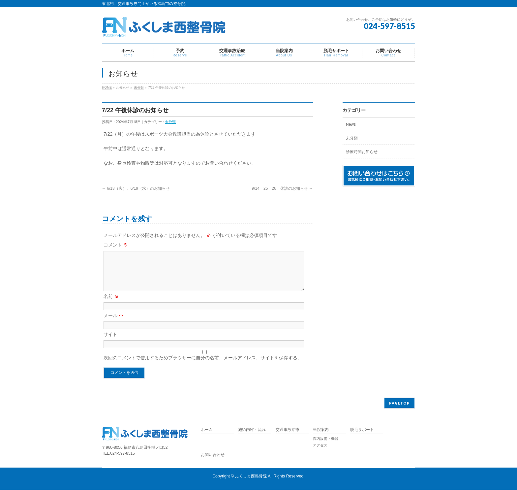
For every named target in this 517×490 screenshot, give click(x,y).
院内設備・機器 (325, 439)
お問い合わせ (213, 455)
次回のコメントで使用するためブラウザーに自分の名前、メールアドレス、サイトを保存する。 (203, 365)
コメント (116, 244)
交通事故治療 (287, 430)
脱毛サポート (364, 430)
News (351, 124)
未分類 (139, 87)
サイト (110, 342)
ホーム (207, 430)
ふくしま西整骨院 (251, 476)
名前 (111, 304)
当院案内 (321, 430)
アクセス (320, 445)
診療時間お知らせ (362, 151)
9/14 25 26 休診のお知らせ (282, 188)
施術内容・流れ (252, 430)
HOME (107, 87)
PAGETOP (399, 403)
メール (113, 323)
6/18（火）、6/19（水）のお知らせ (136, 188)
